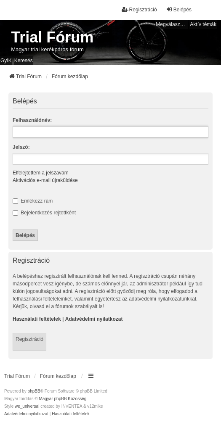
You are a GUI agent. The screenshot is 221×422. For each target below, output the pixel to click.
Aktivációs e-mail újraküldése (45, 180)
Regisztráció (29, 339)
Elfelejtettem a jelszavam (41, 173)
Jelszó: (21, 147)
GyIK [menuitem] (6, 60)
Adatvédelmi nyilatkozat (94, 319)
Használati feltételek (37, 319)
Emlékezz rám (33, 201)
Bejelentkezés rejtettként (44, 213)
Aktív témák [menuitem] (203, 24)
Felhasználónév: (32, 120)
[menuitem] (26, 414)
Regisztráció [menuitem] (139, 9)
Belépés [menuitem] (179, 9)
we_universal (27, 406)
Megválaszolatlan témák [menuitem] (172, 24)
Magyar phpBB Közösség (62, 398)
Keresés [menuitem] (23, 60)
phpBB (34, 391)
